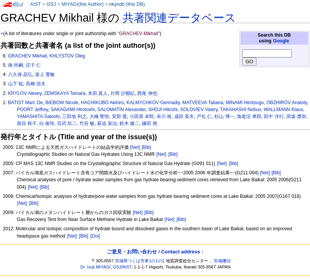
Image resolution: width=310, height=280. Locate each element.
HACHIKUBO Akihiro (102, 102)
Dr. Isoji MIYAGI (96, 267)
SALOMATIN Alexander (121, 109)
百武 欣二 (67, 123)
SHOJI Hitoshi (163, 109)
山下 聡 (15, 83)
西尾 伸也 (147, 93)
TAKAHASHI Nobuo (240, 109)
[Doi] (95, 236)
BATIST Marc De (25, 102)
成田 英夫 (184, 116)
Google (281, 41)
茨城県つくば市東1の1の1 (140, 260)
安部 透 (119, 116)
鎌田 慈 (149, 123)
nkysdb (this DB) (127, 4)
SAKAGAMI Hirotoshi (72, 109)
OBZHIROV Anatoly (286, 102)
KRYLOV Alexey (25, 93)
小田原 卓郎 (142, 116)
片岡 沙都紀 (122, 93)
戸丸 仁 (204, 116)
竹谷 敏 (86, 123)
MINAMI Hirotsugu (245, 102)
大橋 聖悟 (99, 116)
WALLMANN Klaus (283, 109)
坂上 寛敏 (45, 74)
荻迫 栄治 (107, 123)
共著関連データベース (179, 18)
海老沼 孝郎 (249, 116)
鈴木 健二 (129, 123)
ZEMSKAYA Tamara (64, 93)
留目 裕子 (27, 123)
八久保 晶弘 (20, 74)
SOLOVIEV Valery (198, 109)
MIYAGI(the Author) (82, 4)
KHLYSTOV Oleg (67, 56)
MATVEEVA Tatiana (202, 102)
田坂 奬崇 (296, 116)
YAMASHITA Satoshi (38, 116)
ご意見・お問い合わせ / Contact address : (155, 252)
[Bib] (146, 147)
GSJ (51, 4)
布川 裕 (164, 116)
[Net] (135, 147)
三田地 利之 (74, 116)
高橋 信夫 (35, 83)
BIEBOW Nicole (61, 102)
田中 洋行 (273, 116)
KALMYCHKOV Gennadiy (153, 102)
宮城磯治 (222, 260)
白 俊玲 (46, 123)
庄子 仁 (33, 65)
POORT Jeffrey (32, 109)
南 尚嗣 (15, 65)
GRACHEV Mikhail (27, 56)
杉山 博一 (224, 116)
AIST (35, 4)
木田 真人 (98, 93)
